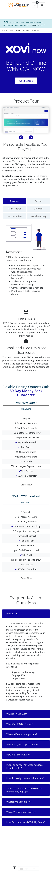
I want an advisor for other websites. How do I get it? (24, 766)
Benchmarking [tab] (38, 216)
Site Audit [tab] (38, 208)
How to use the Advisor (18, 754)
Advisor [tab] (38, 201)
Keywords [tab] (14, 201)
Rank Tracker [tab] (14, 208)
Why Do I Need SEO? (16, 713)
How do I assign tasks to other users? (25, 778)
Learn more (38, 25)
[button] (21, 137)
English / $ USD (28, 868)
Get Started (26, 80)
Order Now (26, 484)
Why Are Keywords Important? (21, 734)
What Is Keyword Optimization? (22, 744)
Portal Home (7, 30)
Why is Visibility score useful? (20, 812)
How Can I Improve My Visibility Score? (25, 822)
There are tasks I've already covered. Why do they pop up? (24, 790)
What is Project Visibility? (18, 801)
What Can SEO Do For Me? (19, 724)
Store (18, 30)
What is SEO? (12, 613)
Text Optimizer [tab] (14, 216)
